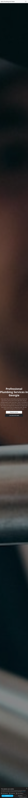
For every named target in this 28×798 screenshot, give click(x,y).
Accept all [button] (7, 795)
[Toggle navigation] (25, 1)
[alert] (14, 792)
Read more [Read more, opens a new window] (23, 791)
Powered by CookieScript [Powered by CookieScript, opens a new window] (23, 797)
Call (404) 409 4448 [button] (14, 415)
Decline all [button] (20, 795)
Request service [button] (14, 412)
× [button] (26, 788)
